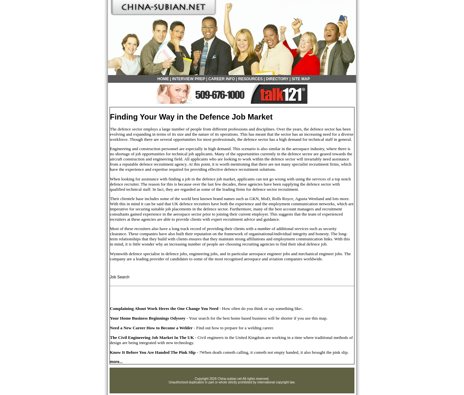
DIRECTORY (277, 79)
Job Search (120, 277)
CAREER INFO (221, 79)
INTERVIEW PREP (188, 79)
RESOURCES (250, 79)
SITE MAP (301, 79)
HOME (163, 79)
